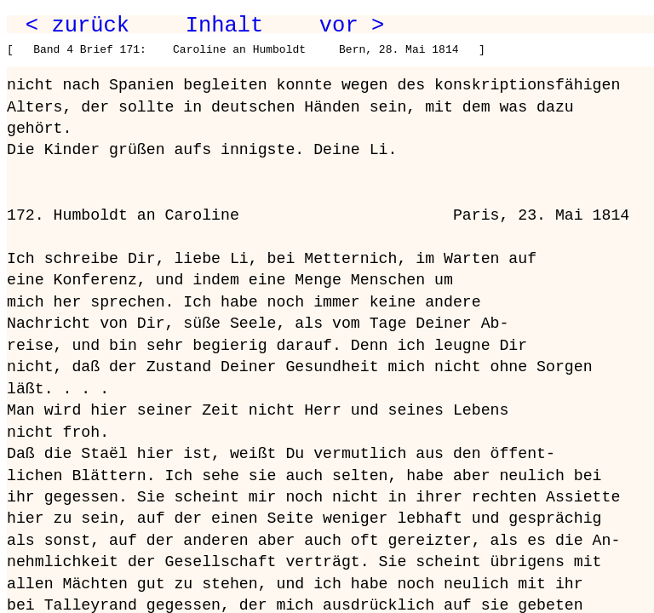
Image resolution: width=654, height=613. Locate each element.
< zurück (77, 25)
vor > (351, 25)
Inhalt (225, 25)
